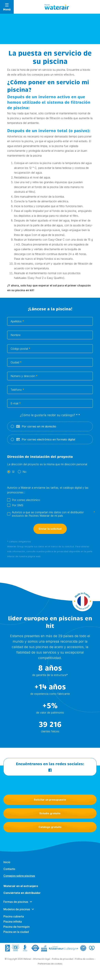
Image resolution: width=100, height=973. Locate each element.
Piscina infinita (12, 924)
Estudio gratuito (50, 813)
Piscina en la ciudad (16, 935)
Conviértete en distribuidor (22, 896)
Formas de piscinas (15, 905)
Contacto (9, 872)
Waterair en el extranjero (20, 889)
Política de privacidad (62, 959)
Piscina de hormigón (16, 929)
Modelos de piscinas (16, 912)
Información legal (41, 959)
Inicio (6, 865)
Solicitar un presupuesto (50, 799)
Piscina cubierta (13, 919)
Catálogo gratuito (50, 827)
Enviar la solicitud (50, 532)
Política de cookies (84, 959)
